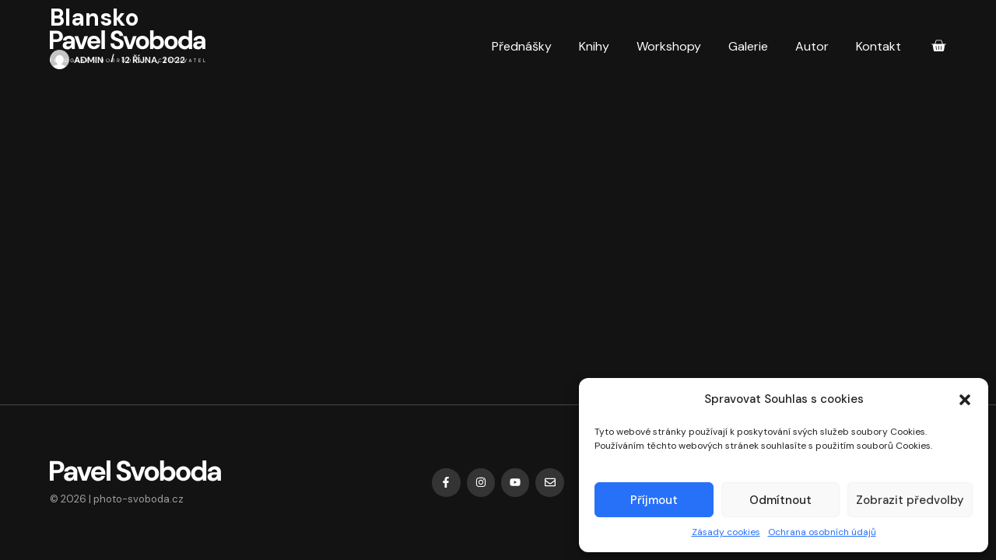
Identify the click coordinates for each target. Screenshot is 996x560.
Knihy (594, 46)
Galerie (748, 46)
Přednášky (522, 46)
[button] (965, 400)
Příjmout (654, 500)
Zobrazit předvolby (910, 500)
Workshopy (669, 46)
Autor (812, 46)
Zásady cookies (726, 532)
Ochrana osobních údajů (822, 532)
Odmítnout (780, 500)
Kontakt (878, 46)
